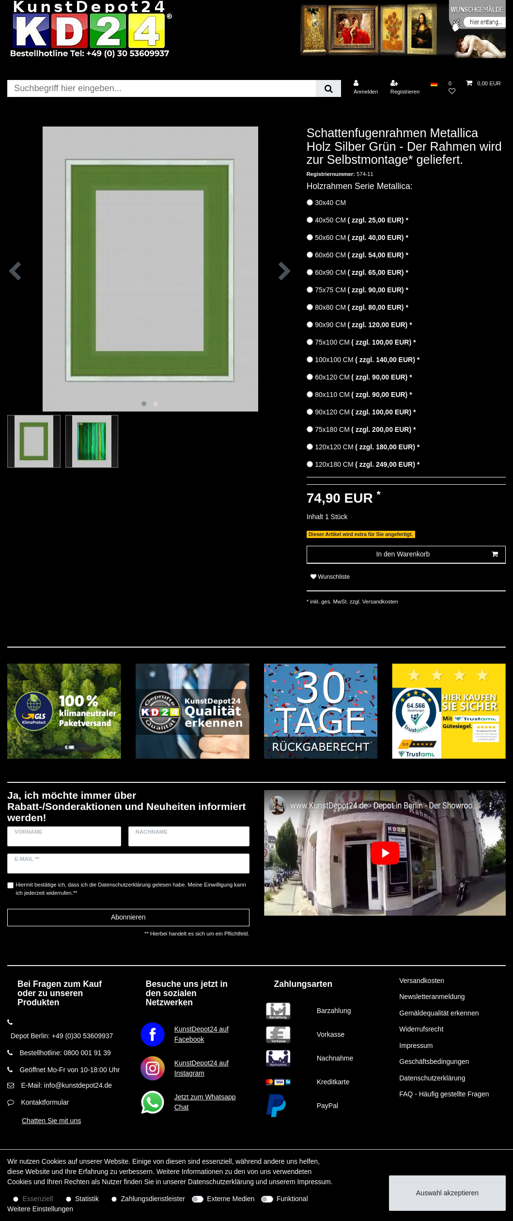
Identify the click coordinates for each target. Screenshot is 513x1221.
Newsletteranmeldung (432, 996)
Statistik (87, 1199)
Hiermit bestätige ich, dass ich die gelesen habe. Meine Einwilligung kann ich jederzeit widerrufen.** (131, 889)
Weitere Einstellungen (40, 1209)
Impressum (416, 1045)
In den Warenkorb (437, 554)
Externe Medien (230, 1199)
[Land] (434, 83)
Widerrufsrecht (421, 1029)
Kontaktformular (45, 1102)
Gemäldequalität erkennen (439, 1013)
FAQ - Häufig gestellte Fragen (444, 1094)
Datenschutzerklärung (432, 1078)
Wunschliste (330, 576)
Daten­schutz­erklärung (221, 1182)
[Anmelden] (366, 87)
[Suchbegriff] (161, 88)
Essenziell (38, 1199)
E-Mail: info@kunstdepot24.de (66, 1085)
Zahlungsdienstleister (153, 1199)
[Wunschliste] (452, 87)
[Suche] (328, 88)
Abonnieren (128, 917)
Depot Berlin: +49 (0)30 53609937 (62, 1036)
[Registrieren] (405, 87)
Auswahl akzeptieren (447, 1193)
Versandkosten (379, 601)
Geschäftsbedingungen (434, 1061)
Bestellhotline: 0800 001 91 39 (64, 1053)
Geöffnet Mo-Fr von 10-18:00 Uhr (69, 1070)
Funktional (292, 1199)
